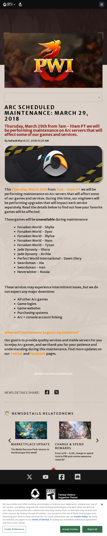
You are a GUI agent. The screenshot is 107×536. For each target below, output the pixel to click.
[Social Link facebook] (61, 477)
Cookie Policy (81, 517)
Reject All (92, 530)
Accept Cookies (70, 530)
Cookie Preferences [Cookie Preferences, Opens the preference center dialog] (14, 530)
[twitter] (56, 392)
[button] (9, 4)
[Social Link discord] (78, 477)
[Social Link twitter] (29, 477)
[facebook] (47, 392)
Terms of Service (40, 520)
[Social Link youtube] (45, 476)
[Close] (101, 505)
